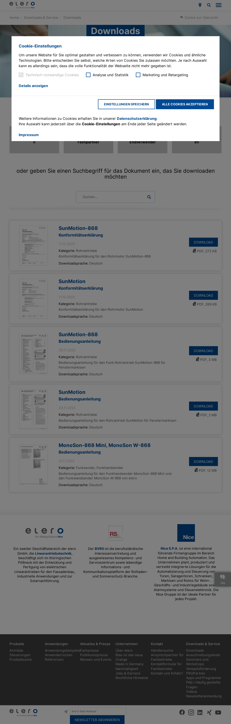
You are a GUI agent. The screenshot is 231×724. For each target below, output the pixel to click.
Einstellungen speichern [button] (126, 104)
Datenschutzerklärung (137, 118)
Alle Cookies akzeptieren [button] (185, 104)
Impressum (29, 134)
